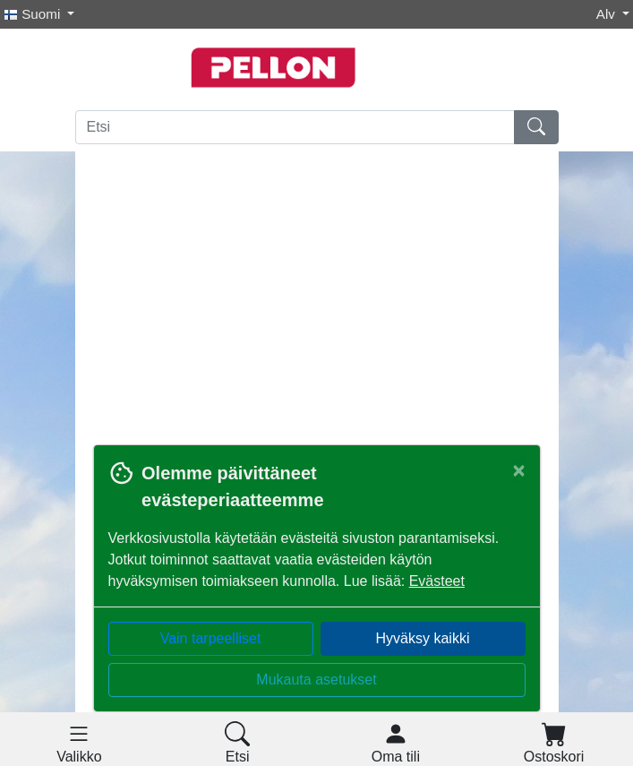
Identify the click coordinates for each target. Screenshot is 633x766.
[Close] (518, 470)
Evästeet (437, 581)
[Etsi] (295, 127)
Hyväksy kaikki (423, 638)
